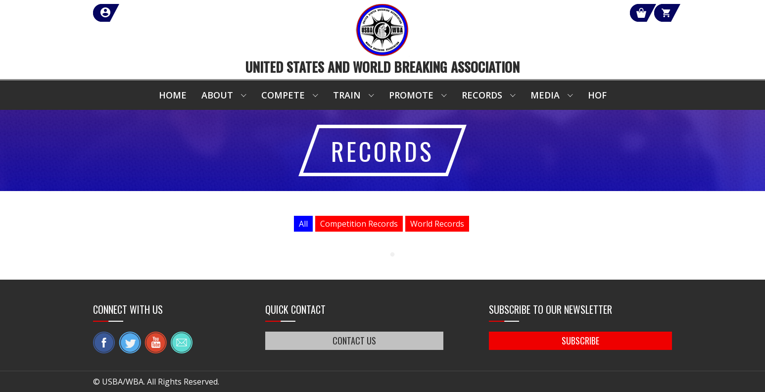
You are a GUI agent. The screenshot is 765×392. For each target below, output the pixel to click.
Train (347, 95)
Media (545, 95)
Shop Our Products (566, 12)
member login (141, 12)
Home (173, 95)
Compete (283, 95)
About (217, 95)
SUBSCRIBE (580, 340)
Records (482, 95)
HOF (597, 95)
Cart (654, 12)
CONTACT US (354, 340)
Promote (411, 95)
